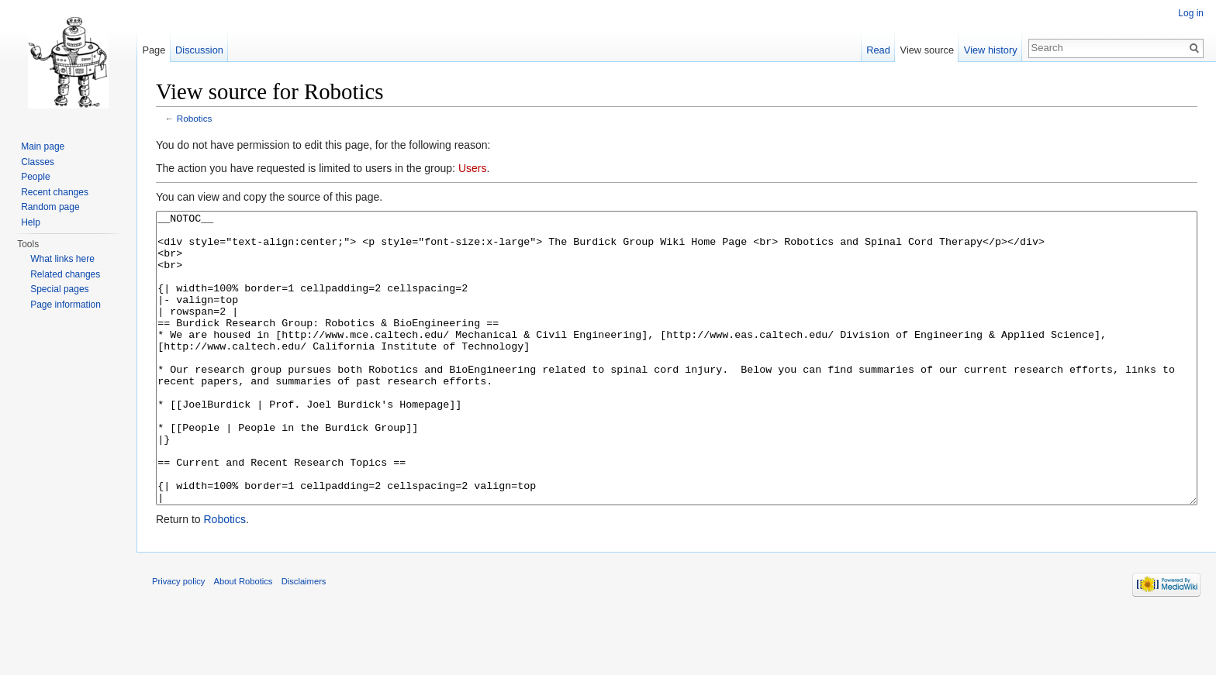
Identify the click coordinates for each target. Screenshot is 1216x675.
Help (30, 222)
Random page (50, 206)
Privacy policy (178, 639)
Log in (1191, 13)
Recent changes (54, 192)
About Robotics (243, 639)
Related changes (65, 274)
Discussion (199, 50)
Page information (65, 304)
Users (472, 168)
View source (927, 50)
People (35, 176)
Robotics (194, 118)
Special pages (59, 289)
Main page (42, 146)
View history (990, 50)
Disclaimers (304, 639)
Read (878, 50)
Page (153, 50)
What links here (62, 258)
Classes (37, 162)
